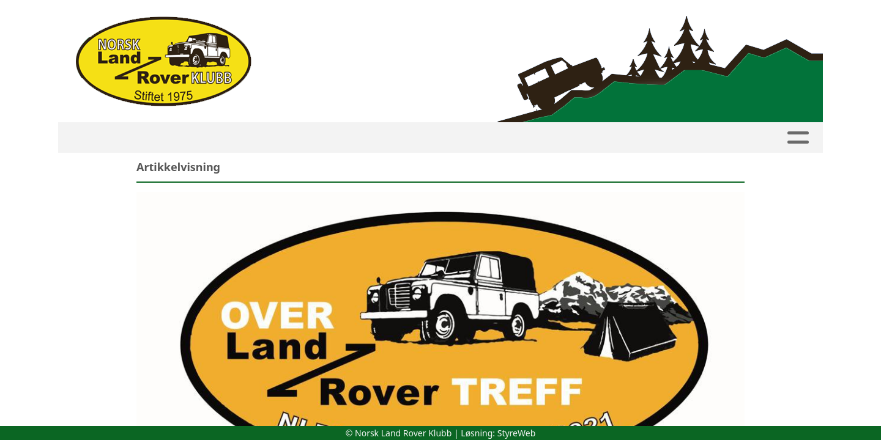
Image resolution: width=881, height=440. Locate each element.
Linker (743, 138)
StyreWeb (516, 433)
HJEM (126, 138)
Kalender (181, 138)
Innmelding (334, 138)
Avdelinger (420, 138)
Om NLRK (619, 138)
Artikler (497, 138)
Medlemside (254, 138)
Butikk (683, 138)
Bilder (555, 138)
